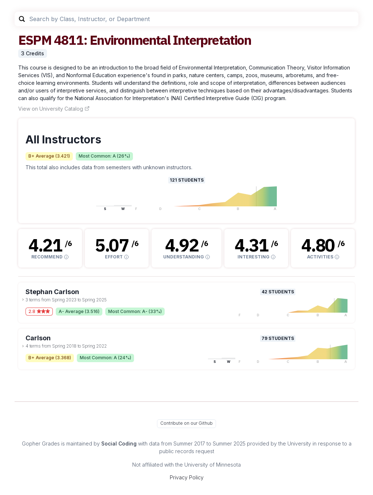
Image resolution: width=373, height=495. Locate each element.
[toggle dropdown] (23, 299)
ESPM (34, 39)
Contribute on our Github (186, 423)
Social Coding (119, 443)
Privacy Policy (187, 477)
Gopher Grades (41, 443)
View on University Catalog (54, 109)
